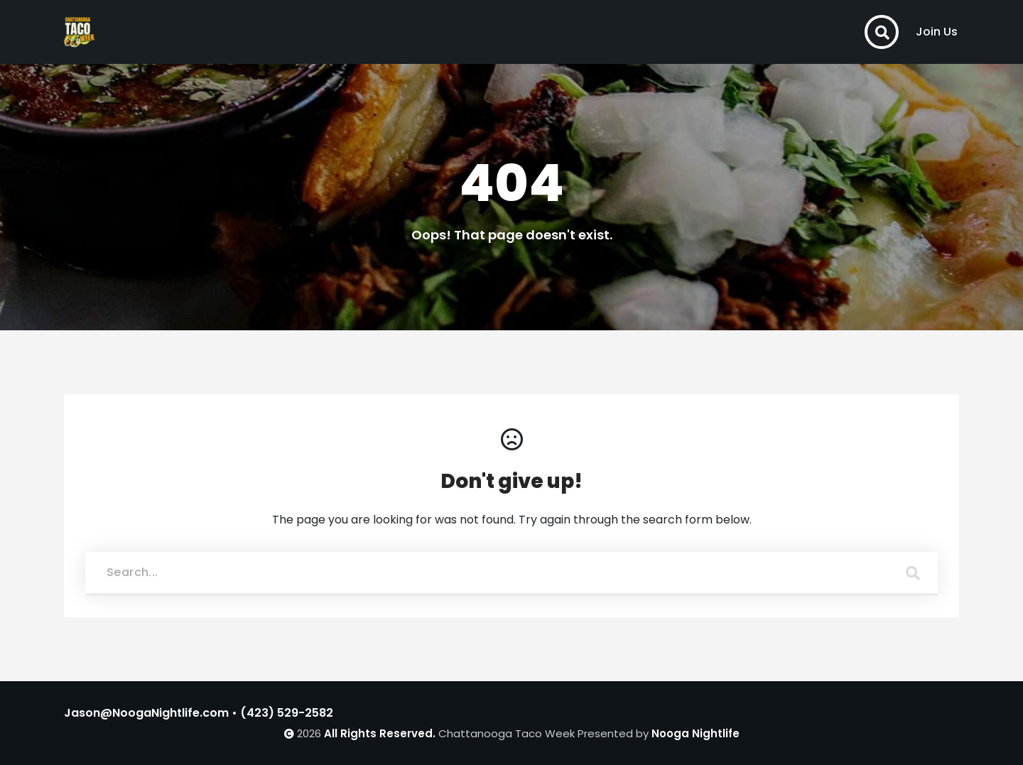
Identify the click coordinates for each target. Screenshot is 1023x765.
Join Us (937, 31)
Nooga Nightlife (695, 733)
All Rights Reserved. (379, 733)
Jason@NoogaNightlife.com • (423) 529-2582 (198, 713)
